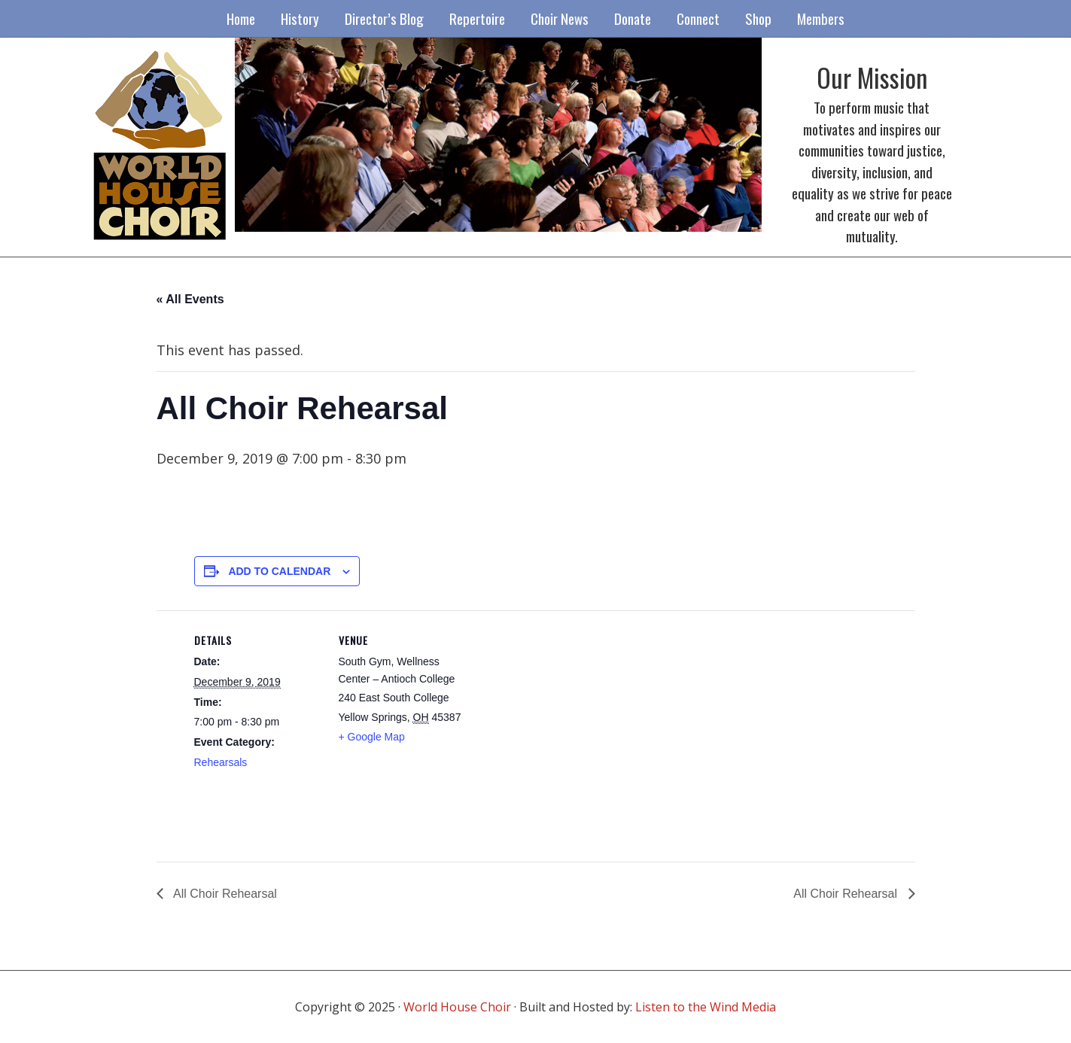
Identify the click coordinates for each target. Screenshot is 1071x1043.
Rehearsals (221, 762)
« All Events (190, 299)
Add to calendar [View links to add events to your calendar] (279, 571)
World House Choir (457, 1007)
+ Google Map (372, 737)
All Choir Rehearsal (224, 893)
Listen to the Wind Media (705, 1007)
